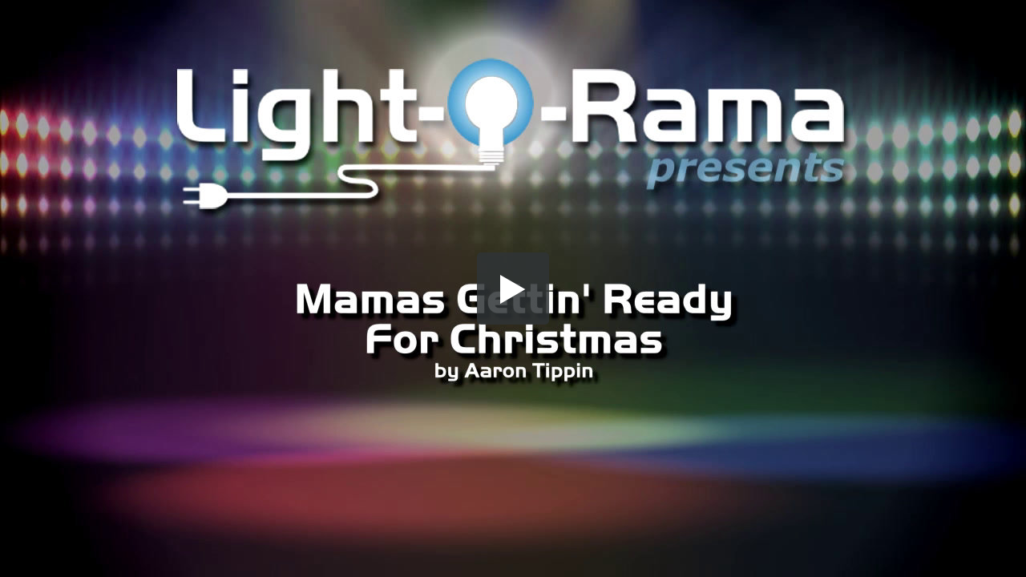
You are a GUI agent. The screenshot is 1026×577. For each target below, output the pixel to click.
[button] (513, 288)
